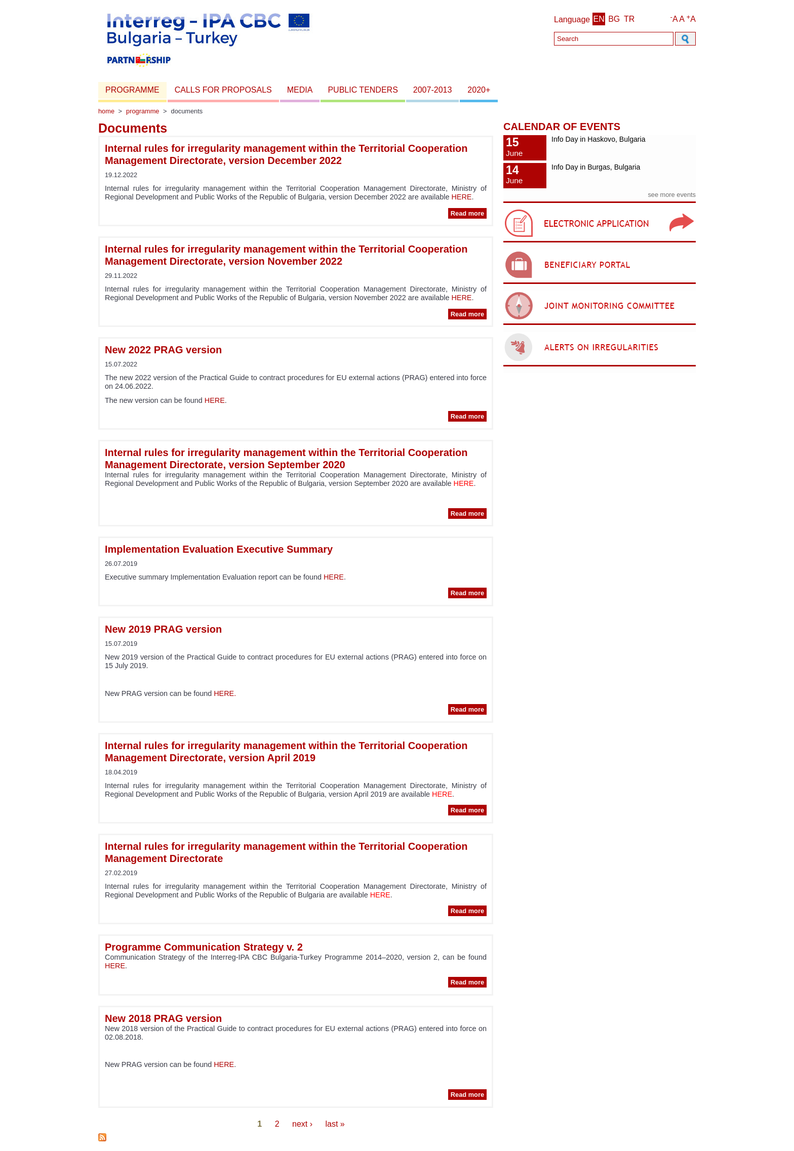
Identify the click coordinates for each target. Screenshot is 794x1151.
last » (334, 1124)
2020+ (478, 90)
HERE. (225, 693)
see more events (672, 194)
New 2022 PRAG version (163, 349)
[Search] (613, 39)
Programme (132, 90)
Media (300, 90)
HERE (461, 197)
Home (106, 111)
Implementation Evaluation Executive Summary (219, 549)
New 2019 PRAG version (163, 629)
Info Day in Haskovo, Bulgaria (598, 139)
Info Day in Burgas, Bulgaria (595, 167)
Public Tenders (363, 90)
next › (302, 1124)
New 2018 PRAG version (163, 1018)
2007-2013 (432, 90)
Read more (469, 213)
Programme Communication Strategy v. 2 (204, 947)
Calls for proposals (223, 90)
